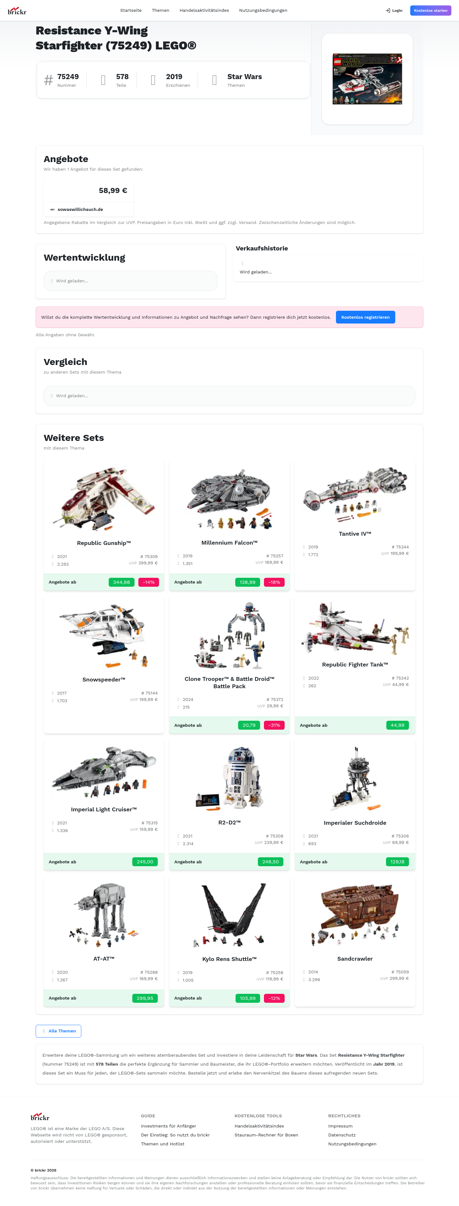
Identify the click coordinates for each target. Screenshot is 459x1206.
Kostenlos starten (431, 10)
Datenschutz (342, 1134)
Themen (160, 10)
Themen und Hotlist (162, 1143)
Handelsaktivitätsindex (204, 10)
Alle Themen (58, 1030)
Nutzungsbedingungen (263, 10)
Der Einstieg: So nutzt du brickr (175, 1134)
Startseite (131, 10)
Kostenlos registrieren (365, 317)
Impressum (340, 1125)
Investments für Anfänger (168, 1125)
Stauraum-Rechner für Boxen (266, 1134)
